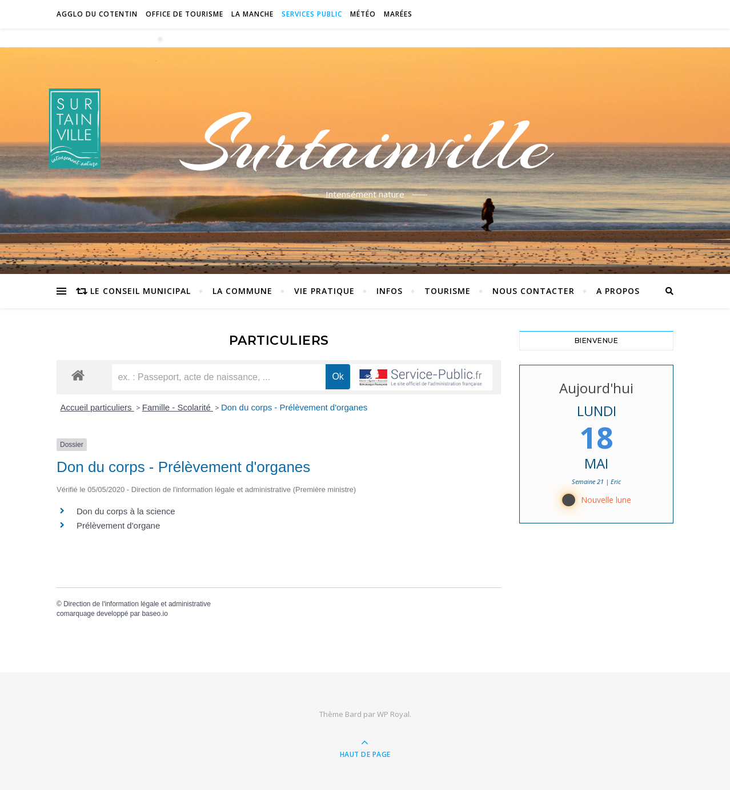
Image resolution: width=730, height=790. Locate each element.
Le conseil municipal (140, 290)
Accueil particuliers (97, 407)
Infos (389, 290)
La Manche (252, 14)
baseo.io (154, 614)
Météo (363, 14)
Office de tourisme (184, 14)
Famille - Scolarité (177, 407)
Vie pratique (324, 290)
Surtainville (365, 144)
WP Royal (393, 714)
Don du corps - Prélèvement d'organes (294, 407)
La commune (242, 290)
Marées (398, 14)
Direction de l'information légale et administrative (137, 604)
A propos (618, 290)
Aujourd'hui (596, 387)
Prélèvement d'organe (118, 525)
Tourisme (447, 290)
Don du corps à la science (126, 511)
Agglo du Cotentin (97, 14)
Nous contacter (533, 290)
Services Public (312, 14)
